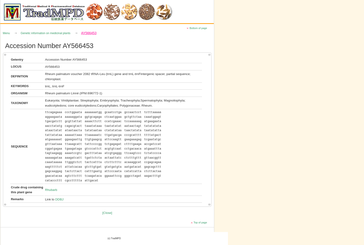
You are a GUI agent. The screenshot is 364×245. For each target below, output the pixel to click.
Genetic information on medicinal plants (45, 33)
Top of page (200, 222)
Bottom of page (198, 28)
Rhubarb (51, 190)
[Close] (107, 213)
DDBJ (59, 199)
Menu (6, 33)
